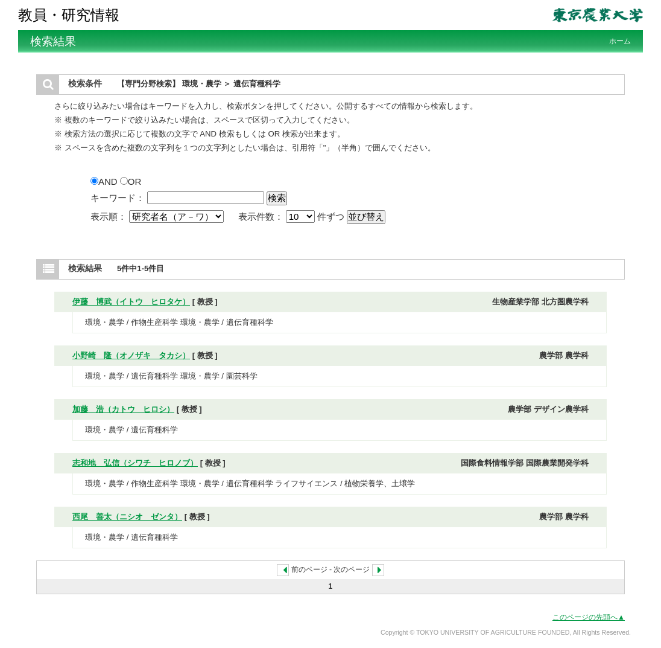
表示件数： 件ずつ (292, 216)
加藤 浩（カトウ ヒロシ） (123, 409)
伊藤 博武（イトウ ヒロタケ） (131, 301)
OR (131, 181)
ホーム (620, 41)
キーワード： (117, 198)
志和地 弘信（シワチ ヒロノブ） (135, 462)
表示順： (158, 216)
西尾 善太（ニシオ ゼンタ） (127, 516)
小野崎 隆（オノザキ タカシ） (131, 355)
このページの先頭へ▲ (588, 617)
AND (105, 181)
